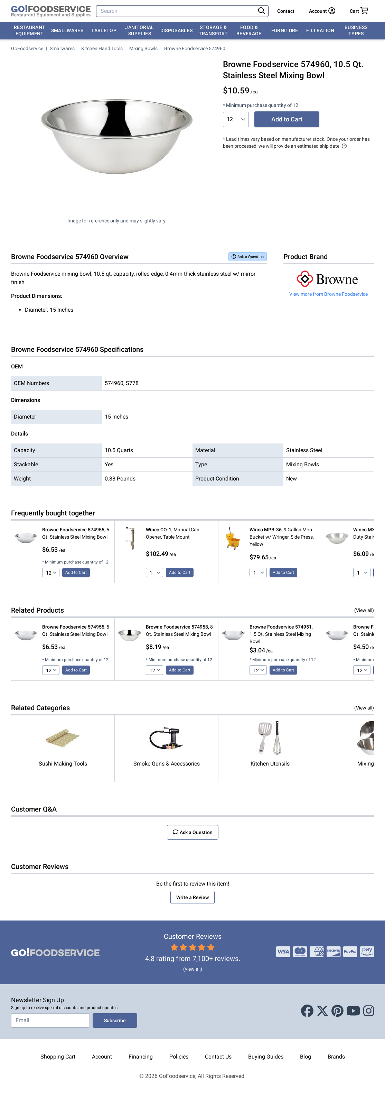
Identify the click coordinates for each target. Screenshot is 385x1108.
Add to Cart (286, 119)
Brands (336, 1056)
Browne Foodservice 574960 (194, 48)
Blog (305, 1056)
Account (102, 1056)
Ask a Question (248, 256)
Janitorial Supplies (139, 30)
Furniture (284, 30)
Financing (141, 1056)
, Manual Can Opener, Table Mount (172, 533)
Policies (178, 1056)
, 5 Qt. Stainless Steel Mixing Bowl (75, 533)
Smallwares (67, 30)
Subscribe (115, 1020)
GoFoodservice (27, 48)
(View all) (364, 610)
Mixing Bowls (143, 48)
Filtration (320, 30)
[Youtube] (353, 1011)
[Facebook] (307, 1011)
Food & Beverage (249, 30)
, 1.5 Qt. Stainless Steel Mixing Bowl (281, 634)
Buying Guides (265, 1056)
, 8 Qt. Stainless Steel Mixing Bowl (179, 630)
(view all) (192, 969)
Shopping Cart (57, 1056)
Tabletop (103, 30)
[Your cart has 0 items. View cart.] (359, 11)
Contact (285, 11)
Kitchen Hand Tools (102, 48)
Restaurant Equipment (30, 30)
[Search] (176, 11)
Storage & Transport (213, 30)
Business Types (356, 30)
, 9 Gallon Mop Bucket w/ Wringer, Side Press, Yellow (282, 537)
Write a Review (192, 897)
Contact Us (218, 1056)
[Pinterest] (337, 1011)
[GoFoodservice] (51, 11)
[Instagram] (368, 1011)
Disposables (176, 30)
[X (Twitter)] (322, 1011)
